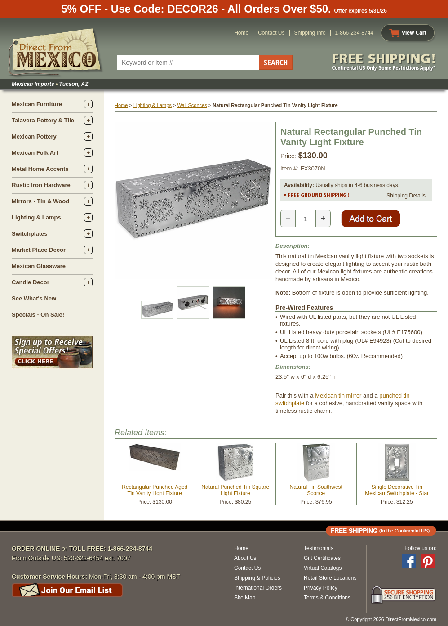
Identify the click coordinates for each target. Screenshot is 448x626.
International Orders (258, 588)
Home (241, 33)
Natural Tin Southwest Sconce (316, 490)
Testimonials (318, 548)
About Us (245, 558)
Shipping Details (406, 195)
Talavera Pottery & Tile (43, 120)
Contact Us (271, 33)
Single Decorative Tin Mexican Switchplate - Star (397, 490)
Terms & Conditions (327, 598)
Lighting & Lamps (36, 217)
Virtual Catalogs (323, 568)
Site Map (244, 598)
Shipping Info (310, 33)
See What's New (34, 298)
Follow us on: (420, 548)
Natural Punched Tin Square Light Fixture (235, 490)
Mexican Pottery (34, 136)
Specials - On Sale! (38, 314)
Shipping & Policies (257, 578)
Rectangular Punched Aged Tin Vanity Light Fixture (154, 490)
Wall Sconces (192, 105)
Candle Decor (30, 282)
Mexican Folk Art (35, 152)
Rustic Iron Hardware (41, 185)
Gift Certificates (322, 558)
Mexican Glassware (39, 266)
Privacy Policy (320, 588)
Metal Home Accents (40, 168)
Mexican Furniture (37, 104)
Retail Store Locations (330, 578)
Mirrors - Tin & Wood (40, 201)
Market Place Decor (39, 249)
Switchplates (29, 233)
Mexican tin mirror (338, 395)
